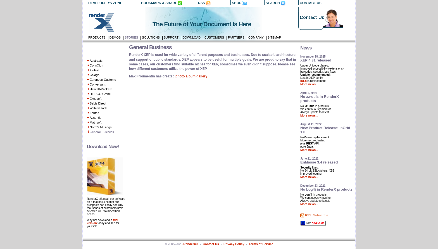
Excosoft (95, 98)
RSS (201, 3)
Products (97, 37)
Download (191, 37)
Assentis (95, 117)
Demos (115, 37)
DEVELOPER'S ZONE (105, 3)
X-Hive (94, 70)
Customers (214, 37)
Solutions (151, 37)
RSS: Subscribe (316, 215)
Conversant (97, 84)
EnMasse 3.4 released (319, 162)
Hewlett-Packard (101, 89)
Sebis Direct (98, 103)
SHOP (236, 3)
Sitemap (274, 37)
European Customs (103, 79)
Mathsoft (95, 122)
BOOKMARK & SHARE (159, 3)
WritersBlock (98, 108)
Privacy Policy (233, 244)
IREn (303, 80)
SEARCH (273, 3)
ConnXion (96, 65)
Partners (236, 37)
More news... (309, 84)
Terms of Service (261, 244)
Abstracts (96, 60)
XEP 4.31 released (315, 60)
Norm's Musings (101, 127)
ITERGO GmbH (100, 94)
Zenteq (94, 113)
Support (171, 37)
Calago (94, 75)
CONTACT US (311, 3)
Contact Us (211, 244)
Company (256, 37)
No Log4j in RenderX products (326, 189)
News (305, 48)
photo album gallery (191, 76)
